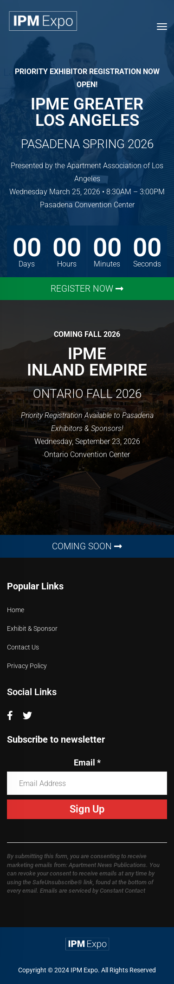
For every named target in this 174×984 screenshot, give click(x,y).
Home (15, 610)
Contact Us (23, 647)
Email (87, 762)
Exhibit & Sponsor (32, 628)
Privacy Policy (27, 666)
